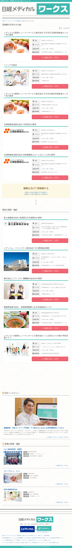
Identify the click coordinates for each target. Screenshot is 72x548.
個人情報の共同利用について (57, 537)
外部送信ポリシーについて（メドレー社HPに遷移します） (45, 542)
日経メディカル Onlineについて (29, 535)
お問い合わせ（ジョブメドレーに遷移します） (40, 540)
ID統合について (45, 537)
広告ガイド (40, 535)
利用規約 (19, 535)
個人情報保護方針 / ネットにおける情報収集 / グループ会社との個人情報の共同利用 (21, 537)
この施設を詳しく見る (50, 57)
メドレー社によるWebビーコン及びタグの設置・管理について (16, 542)
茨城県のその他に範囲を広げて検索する (36, 194)
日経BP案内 (47, 535)
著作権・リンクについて (22, 540)
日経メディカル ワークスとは (9, 535)
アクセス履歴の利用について (9, 540)
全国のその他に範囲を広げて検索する (36, 192)
